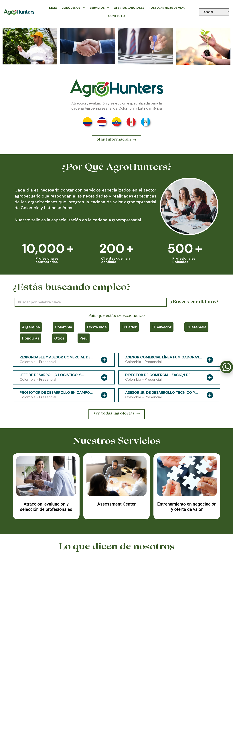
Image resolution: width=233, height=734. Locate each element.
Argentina (31, 327)
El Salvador (161, 327)
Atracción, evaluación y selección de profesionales (46, 507)
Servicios (99, 8)
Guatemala (196, 327)
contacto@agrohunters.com (186, 714)
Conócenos (73, 8)
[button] (114, 643)
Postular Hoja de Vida (167, 8)
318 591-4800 (116, 714)
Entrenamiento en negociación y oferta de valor (187, 507)
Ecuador (129, 327)
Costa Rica (97, 327)
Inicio (52, 8)
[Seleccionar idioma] (214, 11)
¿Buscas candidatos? (194, 302)
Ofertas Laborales (129, 8)
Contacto (116, 16)
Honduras (30, 338)
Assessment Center (116, 504)
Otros (59, 338)
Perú (84, 338)
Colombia (63, 327)
